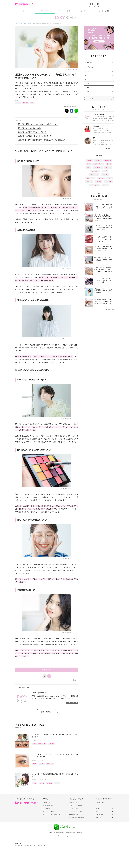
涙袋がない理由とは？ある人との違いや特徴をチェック (38, 124)
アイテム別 (49, 783)
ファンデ (98, 181)
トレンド (42, 763)
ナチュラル (25, 102)
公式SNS (83, 11)
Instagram (98, 808)
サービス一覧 (18, 845)
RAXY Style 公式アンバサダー (39, 743)
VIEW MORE (109, 149)
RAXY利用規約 (73, 814)
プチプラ (104, 174)
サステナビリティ (42, 845)
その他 (87, 92)
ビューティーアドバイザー (51, 814)
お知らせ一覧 (73, 802)
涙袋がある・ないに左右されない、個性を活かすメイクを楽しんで (41, 140)
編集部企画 (108, 160)
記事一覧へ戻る (47, 711)
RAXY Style (44, 11)
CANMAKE (51, 743)
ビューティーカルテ (49, 811)
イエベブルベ (50, 763)
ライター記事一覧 (72, 703)
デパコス (89, 181)
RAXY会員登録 (100, 802)
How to (18, 102)
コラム (87, 88)
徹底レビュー (95, 171)
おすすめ (98, 160)
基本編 (109, 164)
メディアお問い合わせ (75, 805)
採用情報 (79, 832)
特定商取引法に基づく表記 (77, 817)
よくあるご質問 (104, 11)
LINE (97, 811)
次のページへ (47, 670)
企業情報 (49, 832)
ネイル (87, 83)
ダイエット (108, 181)
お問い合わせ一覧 (30, 845)
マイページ (46, 808)
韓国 (88, 167)
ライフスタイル (94, 185)
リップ (105, 171)
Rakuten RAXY (24, 4)
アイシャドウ (97, 167)
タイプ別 (105, 185)
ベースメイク (89, 67)
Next (75, 680)
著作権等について (70, 832)
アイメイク (23, 100)
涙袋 (32, 102)
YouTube (98, 817)
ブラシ (56, 783)
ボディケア (88, 75)
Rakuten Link (99, 814)
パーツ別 (42, 783)
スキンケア (88, 63)
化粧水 (109, 178)
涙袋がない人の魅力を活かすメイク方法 (32, 132)
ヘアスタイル (94, 174)
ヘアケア (88, 79)
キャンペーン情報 (64, 11)
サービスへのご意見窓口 (76, 811)
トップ (25, 11)
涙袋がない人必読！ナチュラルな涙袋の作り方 (34, 136)
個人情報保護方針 (59, 832)
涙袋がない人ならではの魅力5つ (29, 128)
